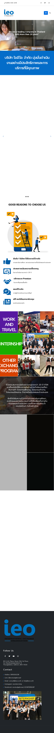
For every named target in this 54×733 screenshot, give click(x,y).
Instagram (18, 656)
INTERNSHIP (11, 344)
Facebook (5, 656)
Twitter (9, 656)
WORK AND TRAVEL (9, 324)
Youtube (13, 656)
